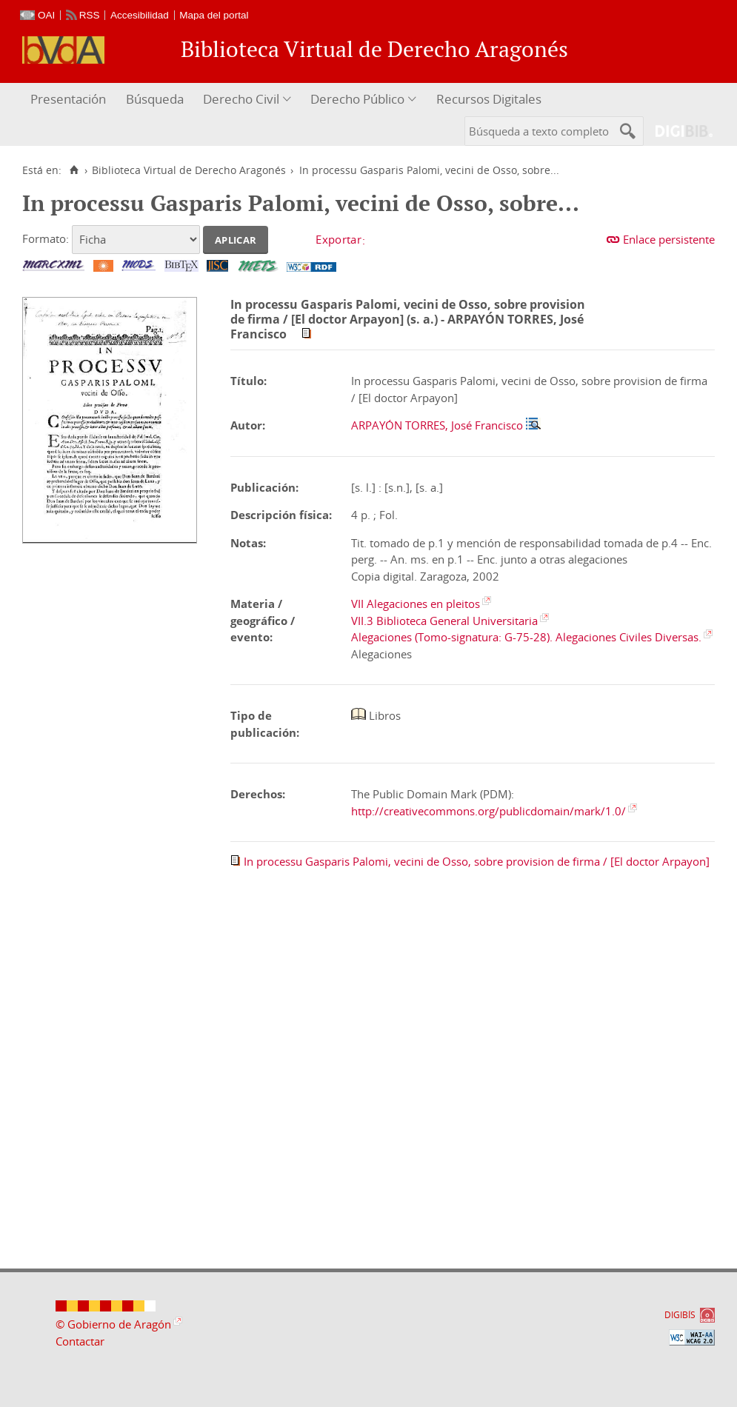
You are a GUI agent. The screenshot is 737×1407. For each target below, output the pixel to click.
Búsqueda (155, 98)
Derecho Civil (241, 98)
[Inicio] (73, 170)
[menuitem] (70, 99)
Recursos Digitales (488, 98)
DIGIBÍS (680, 1315)
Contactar (80, 1341)
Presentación (68, 98)
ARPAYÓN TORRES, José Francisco (437, 425)
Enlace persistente (669, 239)
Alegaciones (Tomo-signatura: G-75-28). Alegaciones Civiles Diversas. (526, 636)
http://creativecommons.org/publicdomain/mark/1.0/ (488, 810)
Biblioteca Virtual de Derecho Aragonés (189, 170)
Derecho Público (357, 98)
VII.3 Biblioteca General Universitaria (444, 620)
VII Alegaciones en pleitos (415, 603)
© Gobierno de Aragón (113, 1324)
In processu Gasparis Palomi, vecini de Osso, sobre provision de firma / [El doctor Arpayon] (477, 861)
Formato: (45, 238)
